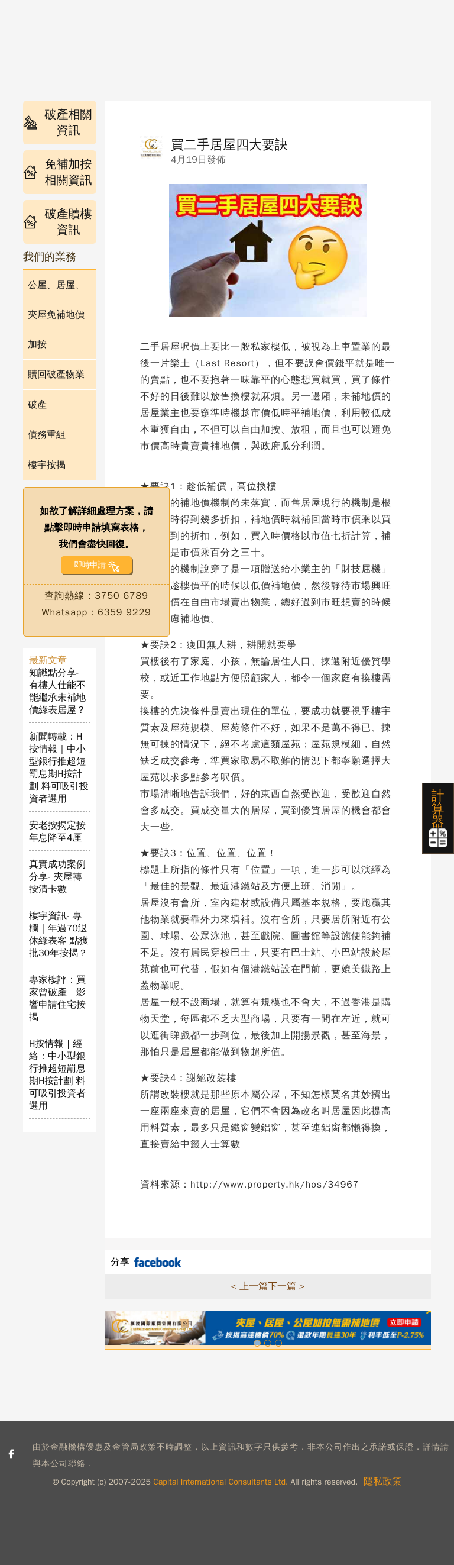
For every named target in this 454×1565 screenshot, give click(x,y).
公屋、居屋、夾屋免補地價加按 (56, 314)
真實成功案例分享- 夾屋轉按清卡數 (57, 877)
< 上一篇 (249, 1286)
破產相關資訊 (57, 122)
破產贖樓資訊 (57, 221)
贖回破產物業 (56, 374)
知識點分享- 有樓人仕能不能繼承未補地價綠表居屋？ (57, 691)
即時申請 (89, 565)
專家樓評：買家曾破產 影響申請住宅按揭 (57, 998)
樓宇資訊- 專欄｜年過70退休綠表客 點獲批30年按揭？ (59, 934)
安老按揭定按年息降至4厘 (57, 831)
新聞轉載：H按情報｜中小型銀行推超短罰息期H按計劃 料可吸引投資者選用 (59, 768)
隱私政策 (382, 1481)
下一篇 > (286, 1286)
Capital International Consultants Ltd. (220, 1482)
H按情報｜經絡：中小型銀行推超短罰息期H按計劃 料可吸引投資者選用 (57, 1075)
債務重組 (47, 435)
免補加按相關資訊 (57, 172)
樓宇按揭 (47, 465)
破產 (37, 405)
